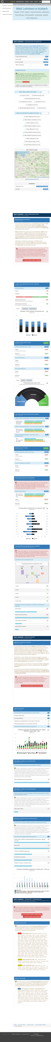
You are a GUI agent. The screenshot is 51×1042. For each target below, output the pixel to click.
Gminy (31, 1)
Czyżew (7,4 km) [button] (24, 95)
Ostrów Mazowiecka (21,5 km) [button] (32, 98)
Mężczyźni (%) (33, 308)
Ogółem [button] (18, 308)
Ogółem (17, 379)
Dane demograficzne (6, 8)
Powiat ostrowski (30, 4)
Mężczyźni (29, 379)
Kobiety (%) (25, 308)
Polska (15, 4)
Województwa (20, 1)
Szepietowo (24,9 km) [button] (32, 104)
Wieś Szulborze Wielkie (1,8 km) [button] (31, 125)
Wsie (40, 1)
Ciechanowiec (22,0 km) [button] (25, 101)
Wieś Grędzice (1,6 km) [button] (32, 122)
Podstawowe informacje (7, 5)
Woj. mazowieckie (21, 4)
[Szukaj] (46, 2)
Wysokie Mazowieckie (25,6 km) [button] (26, 107)
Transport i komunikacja (7, 14)
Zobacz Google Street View (32, 179)
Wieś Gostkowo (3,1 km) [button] (32, 138)
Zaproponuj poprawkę (26, 81)
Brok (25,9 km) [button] (41, 107)
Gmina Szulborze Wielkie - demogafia (31, 259)
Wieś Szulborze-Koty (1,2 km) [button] (32, 116)
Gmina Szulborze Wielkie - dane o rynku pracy (32, 684)
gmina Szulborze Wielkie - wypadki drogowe (32, 911)
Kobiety (23, 379)
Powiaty (27, 1)
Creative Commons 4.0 (16, 1030)
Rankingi (12, 1)
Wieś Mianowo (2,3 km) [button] (32, 129)
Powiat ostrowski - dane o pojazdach (32, 913)
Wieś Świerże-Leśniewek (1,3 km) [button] (32, 119)
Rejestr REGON (5, 11)
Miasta (36, 1)
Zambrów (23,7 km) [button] (39, 101)
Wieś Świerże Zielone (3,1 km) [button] (32, 144)
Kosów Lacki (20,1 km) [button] (38, 95)
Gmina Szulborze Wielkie (40, 4)
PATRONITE (36, 1030)
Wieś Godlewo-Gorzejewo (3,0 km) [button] (32, 135)
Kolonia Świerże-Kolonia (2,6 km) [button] (32, 132)
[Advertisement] (6, 24)
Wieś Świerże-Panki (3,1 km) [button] (32, 141)
